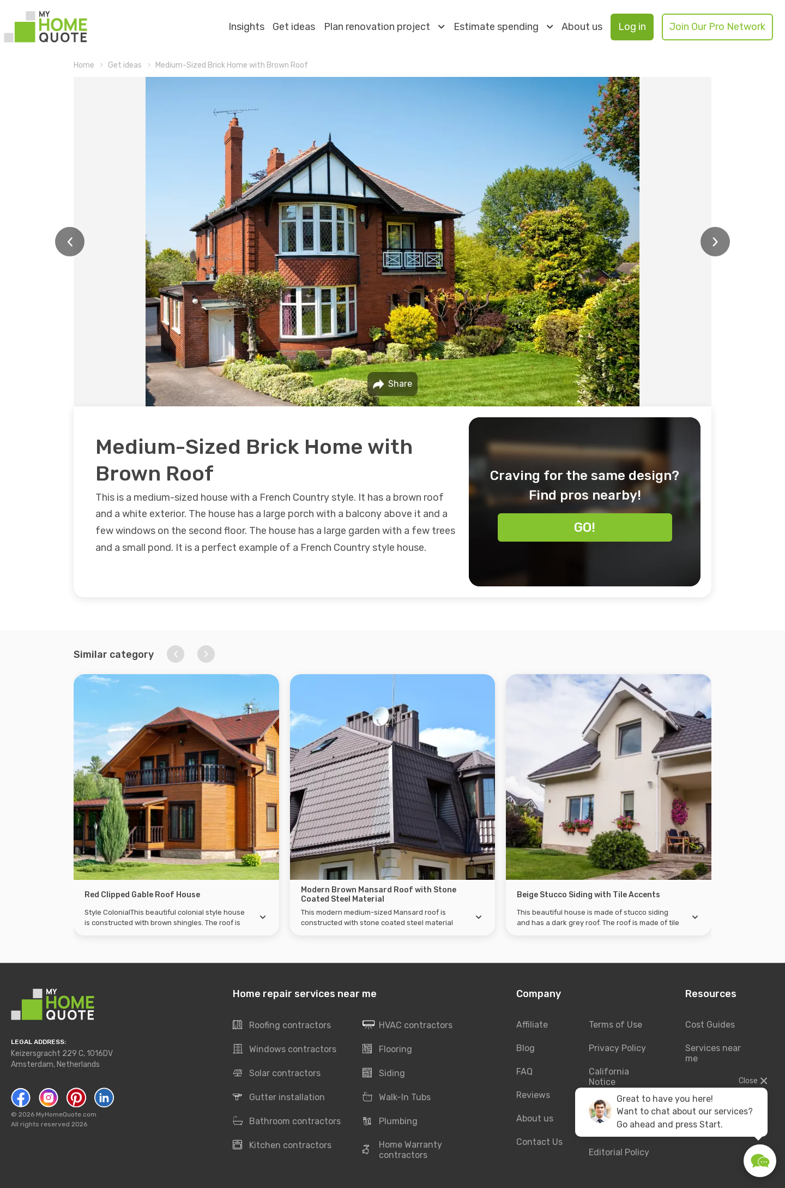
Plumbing (390, 1121)
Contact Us (539, 1142)
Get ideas (294, 27)
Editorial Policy (619, 1152)
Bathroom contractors (287, 1121)
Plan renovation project (384, 27)
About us (581, 27)
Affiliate (532, 1025)
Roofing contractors (282, 1025)
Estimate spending (503, 27)
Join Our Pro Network (717, 27)
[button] (175, 654)
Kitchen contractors (282, 1145)
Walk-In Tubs (397, 1097)
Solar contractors (277, 1073)
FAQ (524, 1072)
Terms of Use (615, 1025)
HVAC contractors (407, 1025)
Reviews (533, 1095)
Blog (525, 1048)
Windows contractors (284, 1049)
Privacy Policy (617, 1048)
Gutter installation (279, 1097)
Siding (384, 1073)
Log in (632, 27)
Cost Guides (710, 1025)
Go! (584, 527)
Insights (246, 27)
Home (84, 65)
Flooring (387, 1049)
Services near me (713, 1053)
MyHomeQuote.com (66, 1115)
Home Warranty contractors (402, 1150)
